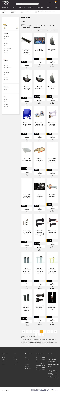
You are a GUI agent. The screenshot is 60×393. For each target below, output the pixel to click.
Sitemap (26, 361)
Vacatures (15, 364)
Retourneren (27, 359)
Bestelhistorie (4, 357)
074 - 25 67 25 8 (51, 368)
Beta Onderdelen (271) (26, 25)
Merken (15, 357)
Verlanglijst (4, 359)
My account (49, 2)
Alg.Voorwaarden (28, 368)
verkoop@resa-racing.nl (52, 371)
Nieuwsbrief (4, 361)
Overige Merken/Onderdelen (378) (32, 27)
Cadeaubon (16, 359)
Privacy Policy (27, 364)
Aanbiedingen (16, 361)
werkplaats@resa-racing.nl (53, 374)
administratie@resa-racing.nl (53, 377)
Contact (3, 364)
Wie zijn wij (27, 366)
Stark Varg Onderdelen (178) (38, 25)
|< (23, 331)
